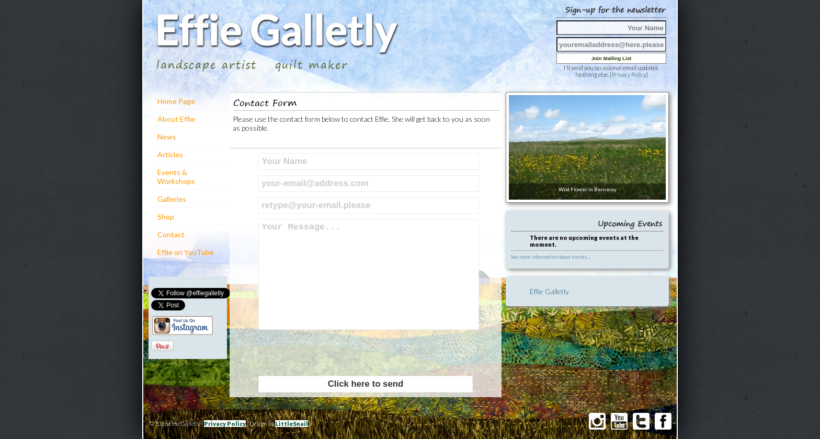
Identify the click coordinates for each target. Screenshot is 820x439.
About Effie (176, 118)
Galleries (171, 198)
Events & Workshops (176, 177)
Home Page (176, 101)
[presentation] (337, 352)
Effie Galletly (549, 291)
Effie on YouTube (185, 252)
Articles (170, 154)
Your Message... (368, 274)
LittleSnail (291, 423)
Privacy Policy (629, 74)
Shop (165, 216)
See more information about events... (550, 256)
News (166, 136)
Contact (171, 234)
